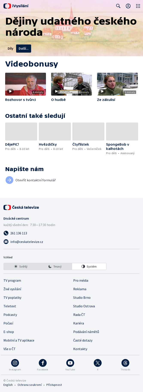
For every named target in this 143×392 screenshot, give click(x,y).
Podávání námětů (86, 332)
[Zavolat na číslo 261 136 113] (71, 233)
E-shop (8, 332)
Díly (10, 48)
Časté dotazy (82, 340)
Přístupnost (54, 385)
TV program (12, 280)
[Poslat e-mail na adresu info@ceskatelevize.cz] (71, 241)
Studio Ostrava (84, 306)
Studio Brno (82, 297)
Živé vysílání (12, 289)
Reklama (79, 289)
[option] (21, 266)
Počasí (8, 323)
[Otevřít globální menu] (138, 6)
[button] (25, 84)
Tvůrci (48, 48)
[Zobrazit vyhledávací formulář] (118, 6)
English (8, 385)
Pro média (80, 280)
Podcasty (10, 314)
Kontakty (80, 349)
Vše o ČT (9, 349)
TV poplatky (12, 297)
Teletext (9, 306)
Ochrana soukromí (30, 385)
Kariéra (78, 323)
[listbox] (54, 266)
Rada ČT (79, 314)
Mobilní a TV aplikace (18, 340)
